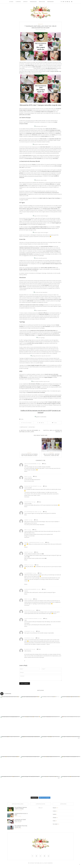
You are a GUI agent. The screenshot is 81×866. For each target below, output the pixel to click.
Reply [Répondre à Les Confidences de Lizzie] (45, 510)
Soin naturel (32, 425)
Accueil (11, 1)
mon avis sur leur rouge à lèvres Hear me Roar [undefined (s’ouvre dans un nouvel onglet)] (32, 222)
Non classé (55, 822)
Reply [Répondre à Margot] (36, 551)
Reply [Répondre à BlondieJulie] (39, 648)
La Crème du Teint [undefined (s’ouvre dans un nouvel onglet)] (26, 287)
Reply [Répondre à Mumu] (35, 475)
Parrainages (33, 1)
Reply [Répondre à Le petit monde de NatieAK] (45, 617)
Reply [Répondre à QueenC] (36, 518)
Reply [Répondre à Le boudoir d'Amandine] (44, 588)
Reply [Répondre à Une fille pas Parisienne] (44, 462)
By (26, 421)
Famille (54, 813)
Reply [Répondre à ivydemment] (38, 630)
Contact (25, 1)
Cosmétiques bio (23, 425)
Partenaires (50, 1)
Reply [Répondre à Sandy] (35, 597)
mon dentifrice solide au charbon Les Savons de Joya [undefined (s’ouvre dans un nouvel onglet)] (47, 152)
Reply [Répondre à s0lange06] (37, 636)
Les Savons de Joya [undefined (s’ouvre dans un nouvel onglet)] (29, 120)
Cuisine (54, 809)
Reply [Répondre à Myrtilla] (36, 563)
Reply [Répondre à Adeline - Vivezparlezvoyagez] (47, 541)
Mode (16, 815)
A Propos (18, 1)
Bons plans (42, 1)
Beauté (40, 24)
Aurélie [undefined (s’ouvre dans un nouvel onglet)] (57, 286)
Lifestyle (54, 816)
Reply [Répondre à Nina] (34, 528)
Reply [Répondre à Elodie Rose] (38, 609)
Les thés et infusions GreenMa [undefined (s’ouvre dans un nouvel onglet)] (26, 246)
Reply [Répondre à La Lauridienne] (40, 572)
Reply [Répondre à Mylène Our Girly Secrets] (45, 485)
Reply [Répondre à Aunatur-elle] (39, 500)
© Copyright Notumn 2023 (35, 861)
